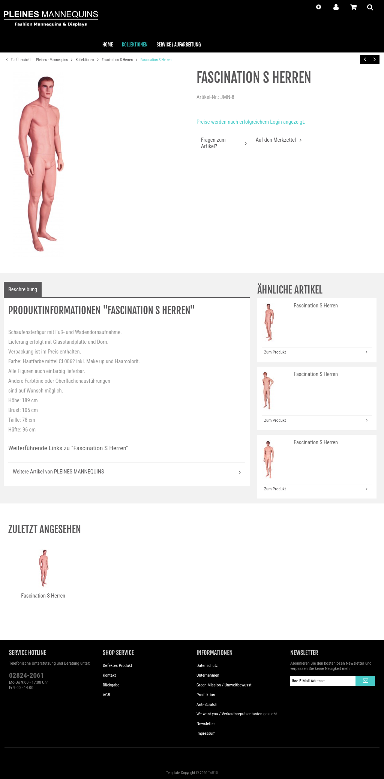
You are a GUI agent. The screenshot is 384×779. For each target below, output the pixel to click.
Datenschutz (207, 665)
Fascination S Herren (118, 60)
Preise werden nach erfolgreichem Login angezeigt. (250, 122)
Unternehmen (207, 675)
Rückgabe (111, 685)
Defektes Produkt (117, 665)
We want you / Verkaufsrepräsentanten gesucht (236, 713)
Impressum (206, 733)
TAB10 (213, 773)
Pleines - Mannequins (52, 60)
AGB (106, 694)
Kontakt (109, 675)
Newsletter (205, 723)
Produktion (205, 694)
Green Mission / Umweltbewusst (224, 685)
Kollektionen (85, 60)
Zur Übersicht (17, 60)
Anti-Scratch (207, 704)
